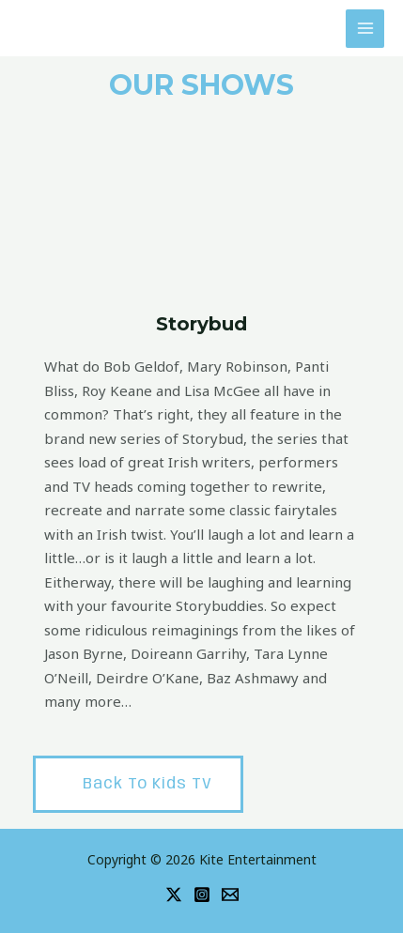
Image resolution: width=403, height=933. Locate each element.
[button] (138, 784)
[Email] (230, 894)
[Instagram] (202, 894)
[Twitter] (173, 894)
